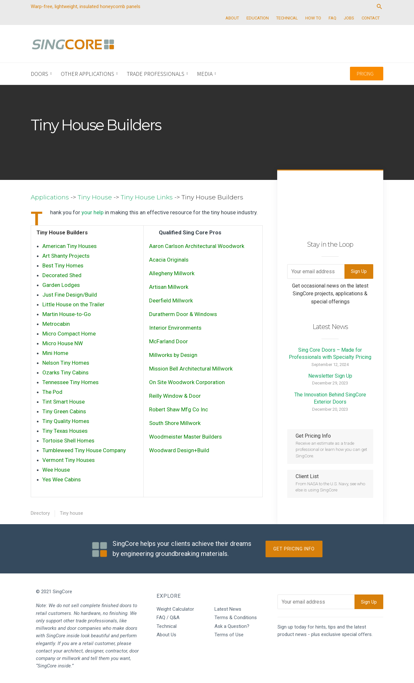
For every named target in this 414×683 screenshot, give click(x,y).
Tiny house (71, 513)
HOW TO (313, 18)
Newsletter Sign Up (330, 376)
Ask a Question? (231, 626)
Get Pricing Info (294, 548)
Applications (50, 197)
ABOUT (232, 18)
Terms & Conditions (235, 617)
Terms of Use (229, 635)
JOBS (349, 18)
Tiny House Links (147, 197)
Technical (167, 626)
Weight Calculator (175, 609)
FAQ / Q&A (168, 617)
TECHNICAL (287, 18)
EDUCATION (257, 18)
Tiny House (95, 197)
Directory (40, 513)
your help (93, 212)
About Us (166, 635)
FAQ (332, 18)
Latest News (227, 609)
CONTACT (371, 18)
